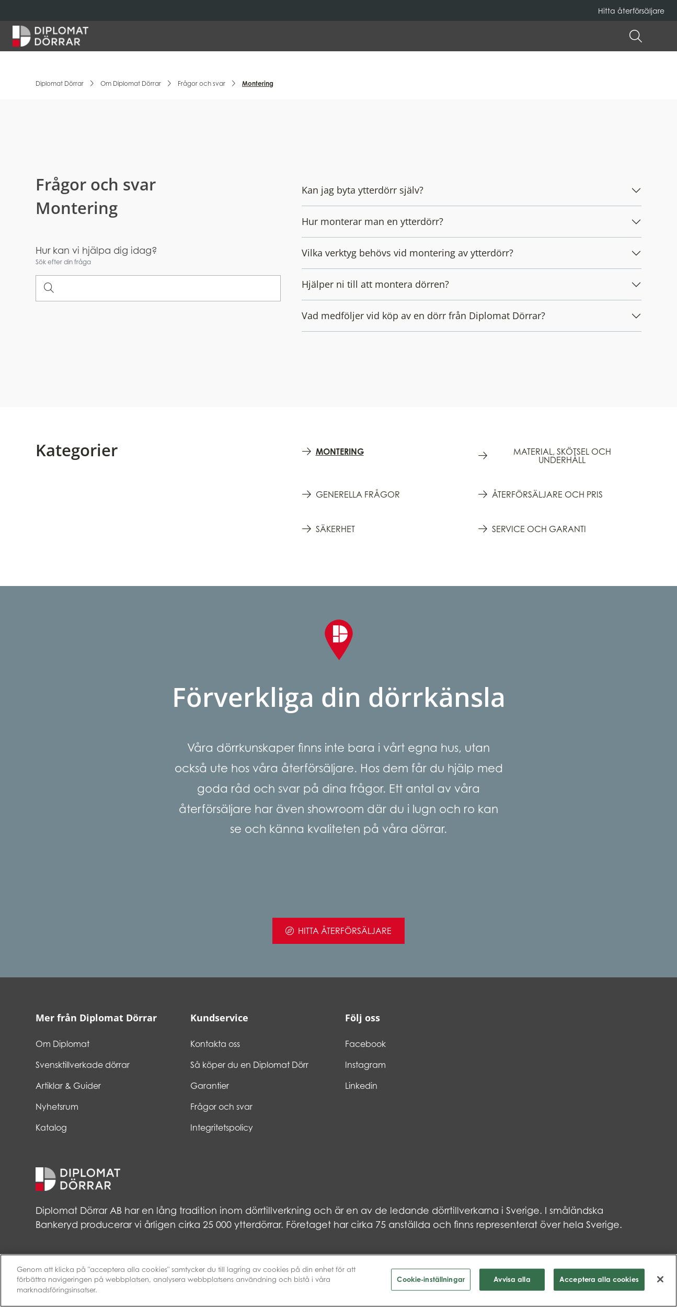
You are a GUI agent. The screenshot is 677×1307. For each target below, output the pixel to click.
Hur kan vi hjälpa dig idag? (96, 250)
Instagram (365, 1065)
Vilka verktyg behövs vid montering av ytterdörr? (407, 252)
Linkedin (361, 1085)
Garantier (209, 1085)
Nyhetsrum (57, 1106)
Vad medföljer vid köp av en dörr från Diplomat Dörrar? (423, 315)
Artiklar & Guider (68, 1085)
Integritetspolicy (221, 1127)
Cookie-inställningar (431, 1283)
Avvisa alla (512, 1283)
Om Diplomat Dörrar (130, 83)
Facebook (365, 1044)
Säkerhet (335, 529)
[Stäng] (660, 1283)
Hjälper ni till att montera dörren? (375, 284)
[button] (659, 36)
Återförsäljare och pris (547, 494)
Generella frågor (358, 494)
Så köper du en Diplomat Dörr (249, 1065)
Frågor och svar (201, 83)
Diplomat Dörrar (60, 83)
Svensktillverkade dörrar (83, 1065)
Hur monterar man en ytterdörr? (372, 221)
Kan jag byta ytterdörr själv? (362, 190)
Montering (340, 451)
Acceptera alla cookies (599, 1283)
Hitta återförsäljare (631, 10)
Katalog (51, 1127)
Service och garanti (539, 529)
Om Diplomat (62, 1044)
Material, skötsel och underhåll (562, 455)
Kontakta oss (215, 1044)
